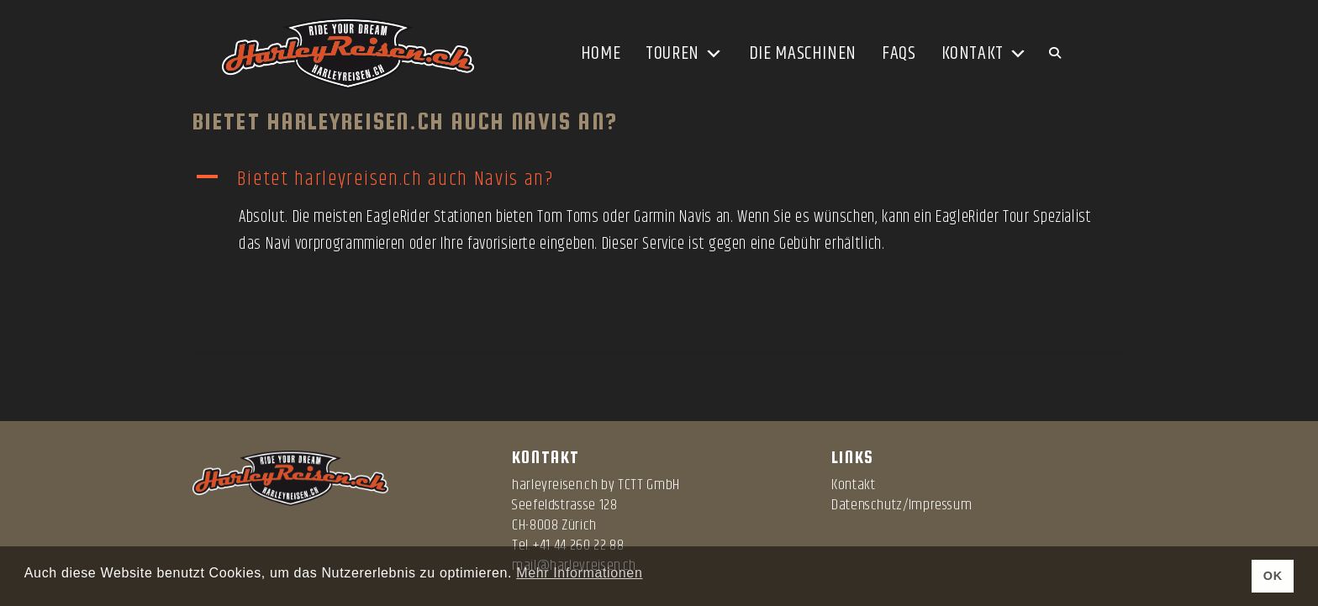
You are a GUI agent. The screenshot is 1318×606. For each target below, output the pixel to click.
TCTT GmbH (649, 485)
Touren (684, 54)
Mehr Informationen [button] (579, 573)
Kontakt (984, 54)
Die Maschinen (803, 54)
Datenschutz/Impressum (901, 505)
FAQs (899, 54)
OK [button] (1273, 575)
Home (601, 54)
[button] (659, 179)
